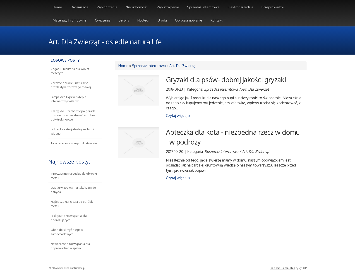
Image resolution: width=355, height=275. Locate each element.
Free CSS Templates (282, 268)
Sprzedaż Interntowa (149, 65)
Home (123, 65)
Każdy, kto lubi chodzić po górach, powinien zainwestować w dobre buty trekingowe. (73, 115)
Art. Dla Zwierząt (183, 65)
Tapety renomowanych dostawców (74, 143)
